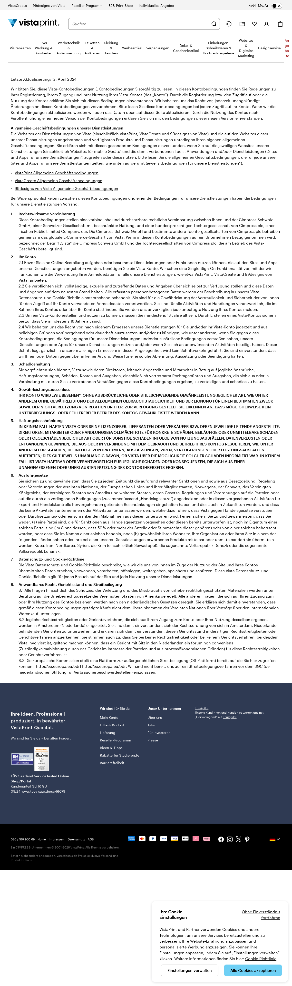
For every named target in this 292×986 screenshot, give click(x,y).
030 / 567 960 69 (23, 839)
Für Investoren (158, 732)
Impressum (57, 839)
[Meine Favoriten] (254, 23)
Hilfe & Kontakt (112, 725)
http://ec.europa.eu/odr (58, 666)
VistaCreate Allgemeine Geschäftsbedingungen (58, 180)
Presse (152, 740)
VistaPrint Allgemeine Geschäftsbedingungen (56, 172)
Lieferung (107, 732)
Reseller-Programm (115, 740)
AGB (91, 839)
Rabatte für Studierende (119, 755)
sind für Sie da (28, 738)
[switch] (265, 6)
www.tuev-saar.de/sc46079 (43, 791)
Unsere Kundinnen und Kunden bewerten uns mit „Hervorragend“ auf (229, 715)
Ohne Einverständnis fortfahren (261, 914)
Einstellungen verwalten (189, 970)
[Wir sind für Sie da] (229, 23)
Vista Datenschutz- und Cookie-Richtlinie (62, 564)
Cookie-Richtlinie (260, 958)
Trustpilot (201, 708)
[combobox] (140, 24)
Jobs (151, 725)
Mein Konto (109, 717)
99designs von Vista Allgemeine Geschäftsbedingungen (66, 188)
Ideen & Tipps (111, 748)
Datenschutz (76, 839)
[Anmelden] (267, 23)
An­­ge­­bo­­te (287, 48)
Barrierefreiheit (112, 763)
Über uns (154, 717)
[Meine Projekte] (242, 24)
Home (42, 839)
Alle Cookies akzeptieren (253, 970)
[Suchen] (214, 24)
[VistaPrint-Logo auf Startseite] (33, 24)
